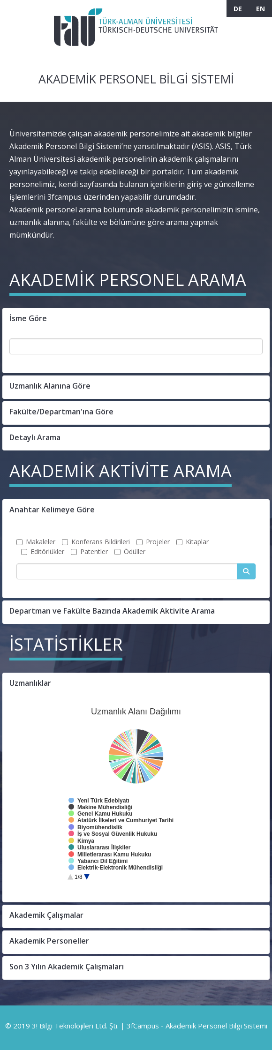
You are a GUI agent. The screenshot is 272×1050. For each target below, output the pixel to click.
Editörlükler (42, 551)
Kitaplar (192, 541)
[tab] (136, 319)
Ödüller (129, 551)
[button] (136, 319)
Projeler (153, 541)
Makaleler (35, 541)
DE (238, 8)
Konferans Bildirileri (96, 541)
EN (260, 8)
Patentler (89, 551)
